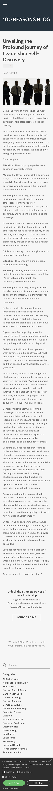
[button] (26, 776)
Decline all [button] (38, 783)
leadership (8, 66)
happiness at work (13, 719)
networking (9, 741)
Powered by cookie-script (11, 788)
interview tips (10, 726)
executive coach (12, 712)
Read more (26, 768)
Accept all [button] (14, 783)
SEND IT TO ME (26, 617)
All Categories (11, 679)
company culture (12, 704)
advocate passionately (15, 682)
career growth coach (15, 690)
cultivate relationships (15, 708)
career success (12, 701)
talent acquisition (12, 752)
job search (9, 734)
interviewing (10, 730)
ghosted (7, 715)
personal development (15, 748)
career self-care (12, 693)
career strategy (12, 697)
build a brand (10, 686)
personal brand (11, 745)
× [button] (50, 760)
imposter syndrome (14, 723)
